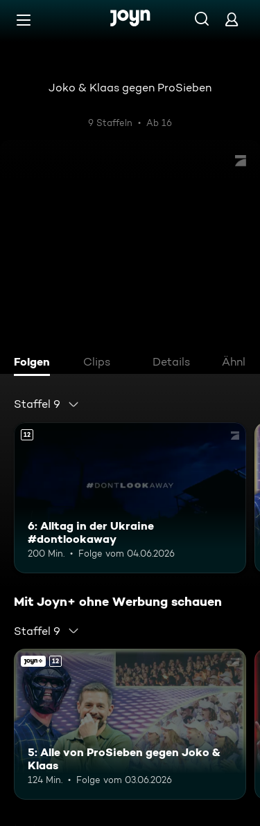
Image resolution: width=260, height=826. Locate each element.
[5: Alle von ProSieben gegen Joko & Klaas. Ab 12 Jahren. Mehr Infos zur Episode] (130, 724)
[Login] (231, 19)
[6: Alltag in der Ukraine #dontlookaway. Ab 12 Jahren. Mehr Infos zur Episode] (130, 497)
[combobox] (47, 404)
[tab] (35, 363)
